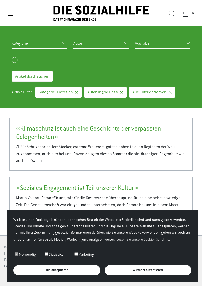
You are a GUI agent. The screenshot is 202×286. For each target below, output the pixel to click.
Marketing (84, 254)
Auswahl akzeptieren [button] (148, 270)
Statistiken (55, 254)
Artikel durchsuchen (32, 76)
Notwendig (25, 254)
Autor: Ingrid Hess (105, 91)
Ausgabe (142, 43)
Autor (77, 43)
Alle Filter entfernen (152, 91)
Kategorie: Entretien (58, 91)
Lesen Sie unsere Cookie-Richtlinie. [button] (143, 239)
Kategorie (20, 43)
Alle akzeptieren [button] (57, 270)
